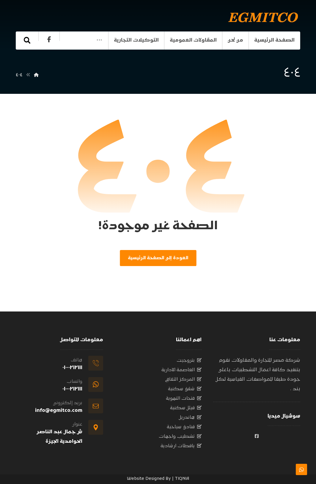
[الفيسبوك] (26, 57)
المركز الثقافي (183, 379)
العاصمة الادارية (181, 370)
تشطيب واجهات (180, 436)
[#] (256, 436)
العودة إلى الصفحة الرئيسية (158, 258)
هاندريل (190, 417)
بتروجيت (189, 360)
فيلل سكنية (186, 408)
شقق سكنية (185, 389)
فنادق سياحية (184, 427)
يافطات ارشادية (181, 446)
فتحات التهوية (184, 398)
